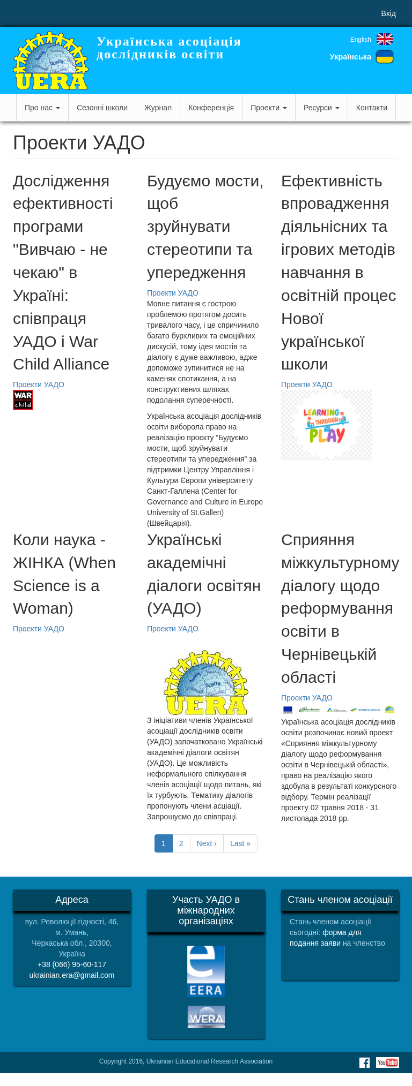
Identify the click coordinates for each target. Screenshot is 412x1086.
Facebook (364, 1062)
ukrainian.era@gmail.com (72, 975)
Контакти (371, 107)
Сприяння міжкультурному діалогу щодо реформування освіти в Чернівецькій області (340, 608)
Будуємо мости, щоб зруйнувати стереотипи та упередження (205, 226)
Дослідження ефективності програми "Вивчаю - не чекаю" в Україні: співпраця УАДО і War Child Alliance (63, 272)
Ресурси (322, 107)
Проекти (269, 107)
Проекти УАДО (38, 384)
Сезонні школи (102, 107)
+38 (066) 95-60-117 (72, 964)
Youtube (387, 1062)
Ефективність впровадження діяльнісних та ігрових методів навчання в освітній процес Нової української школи (338, 272)
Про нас (42, 107)
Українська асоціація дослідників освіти (169, 47)
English (360, 39)
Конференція (211, 107)
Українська (350, 56)
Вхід (388, 13)
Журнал (158, 107)
